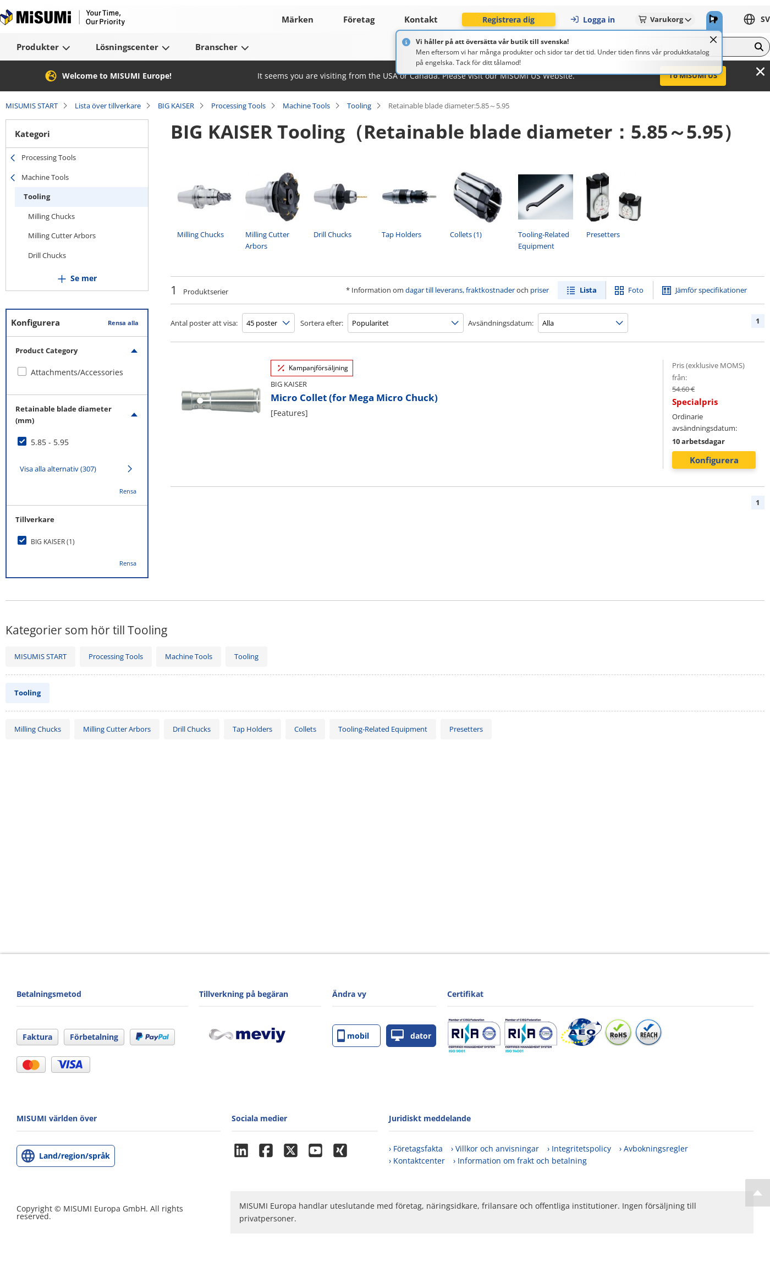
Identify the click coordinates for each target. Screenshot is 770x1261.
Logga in (592, 19)
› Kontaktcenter (417, 1160)
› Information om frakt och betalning (520, 1160)
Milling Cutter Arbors (62, 235)
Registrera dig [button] (508, 19)
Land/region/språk (74, 1155)
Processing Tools (238, 106)
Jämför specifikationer (711, 290)
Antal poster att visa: (204, 323)
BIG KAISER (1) (53, 541)
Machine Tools (306, 106)
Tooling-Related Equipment (382, 729)
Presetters (466, 729)
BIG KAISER (176, 106)
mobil (353, 1035)
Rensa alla (123, 323)
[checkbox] (77, 372)
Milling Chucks (51, 216)
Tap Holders (252, 729)
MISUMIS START (32, 106)
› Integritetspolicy (579, 1148)
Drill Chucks (47, 255)
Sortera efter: (321, 323)
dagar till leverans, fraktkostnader (460, 290)
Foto (636, 290)
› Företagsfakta (416, 1148)
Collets (305, 729)
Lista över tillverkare (108, 106)
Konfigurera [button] (714, 459)
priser (539, 290)
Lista (588, 290)
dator (411, 1035)
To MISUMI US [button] (693, 75)
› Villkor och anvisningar (495, 1148)
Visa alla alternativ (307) (58, 469)
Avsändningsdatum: (501, 323)
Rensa (127, 491)
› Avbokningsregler (653, 1148)
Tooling (359, 106)
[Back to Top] (757, 1193)
